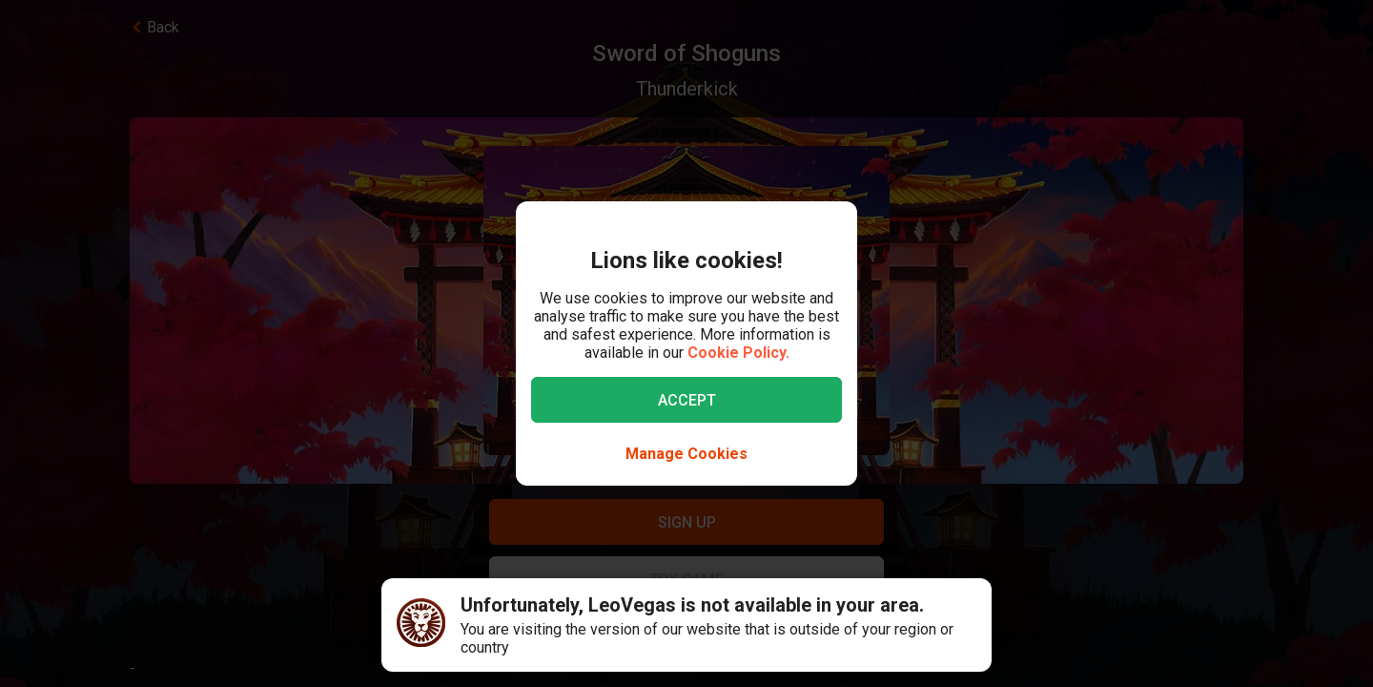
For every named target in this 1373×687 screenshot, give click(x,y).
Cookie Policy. (738, 353)
